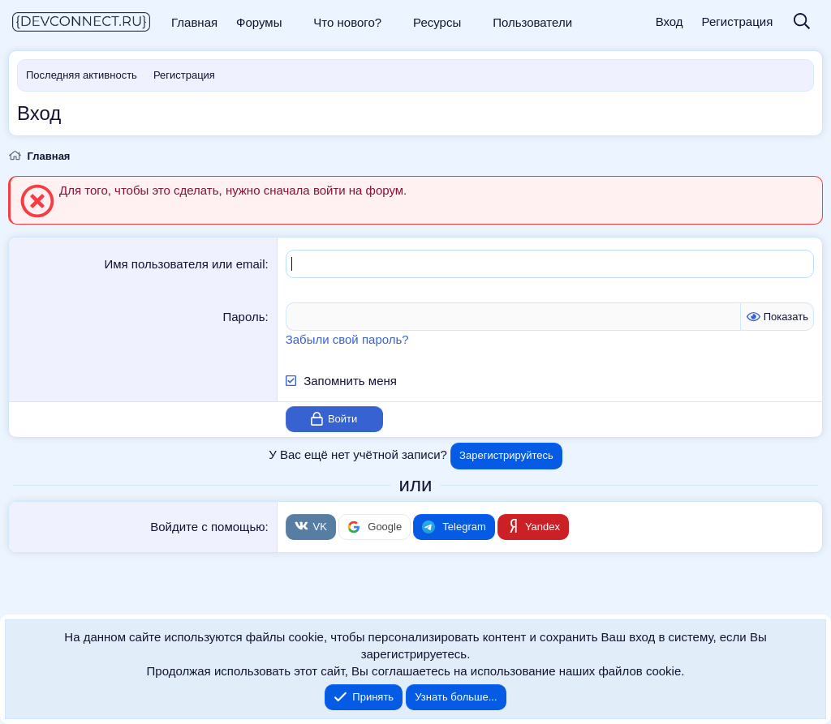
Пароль (243, 316)
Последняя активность (81, 75)
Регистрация (184, 75)
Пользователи (532, 22)
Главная (194, 22)
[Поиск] (801, 22)
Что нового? (347, 22)
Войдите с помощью (207, 526)
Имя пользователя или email (184, 264)
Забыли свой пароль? (347, 339)
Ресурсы (437, 22)
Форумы (259, 22)
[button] (293, 22)
